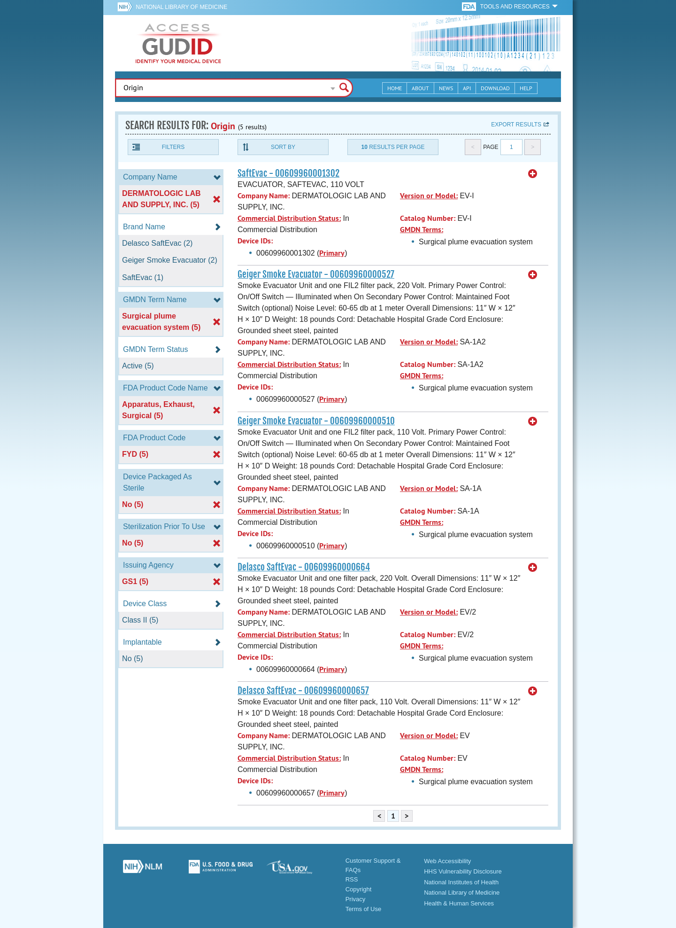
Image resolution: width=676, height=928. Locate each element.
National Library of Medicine (181, 7)
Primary (332, 253)
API (467, 88)
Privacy (356, 899)
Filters (173, 147)
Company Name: (264, 196)
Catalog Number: (427, 218)
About (420, 88)
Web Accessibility (447, 861)
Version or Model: (429, 196)
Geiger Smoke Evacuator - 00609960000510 (316, 421)
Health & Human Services (459, 903)
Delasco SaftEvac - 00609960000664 (304, 567)
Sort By (283, 147)
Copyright (359, 889)
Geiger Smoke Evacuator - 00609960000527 (316, 274)
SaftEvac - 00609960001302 (288, 173)
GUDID (178, 43)
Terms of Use (364, 908)
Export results (516, 124)
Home (394, 88)
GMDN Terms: (421, 229)
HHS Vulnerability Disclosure (463, 871)
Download (495, 88)
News (446, 88)
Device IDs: (255, 241)
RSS (352, 879)
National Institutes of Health (461, 882)
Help (526, 88)
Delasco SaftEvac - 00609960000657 (303, 690)
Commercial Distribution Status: (289, 218)
